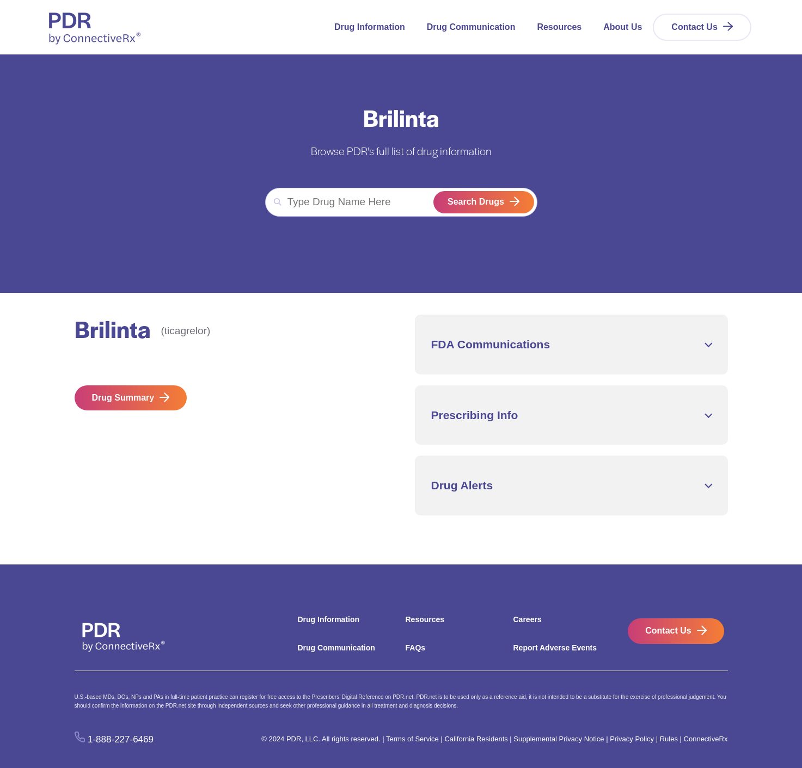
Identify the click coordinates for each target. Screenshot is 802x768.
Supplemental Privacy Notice (558, 739)
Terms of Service (412, 739)
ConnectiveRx (706, 739)
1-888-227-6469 (121, 739)
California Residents (475, 739)
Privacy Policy (632, 739)
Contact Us (694, 27)
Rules (669, 739)
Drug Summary (123, 397)
